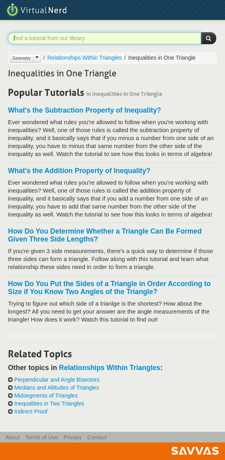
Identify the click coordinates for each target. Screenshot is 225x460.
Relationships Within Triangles (84, 58)
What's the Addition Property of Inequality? (79, 171)
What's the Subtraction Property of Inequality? (84, 110)
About (12, 437)
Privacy (73, 437)
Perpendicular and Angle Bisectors (56, 380)
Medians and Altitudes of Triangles (56, 388)
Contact (97, 437)
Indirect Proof (30, 412)
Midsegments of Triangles (46, 396)
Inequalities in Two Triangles (49, 404)
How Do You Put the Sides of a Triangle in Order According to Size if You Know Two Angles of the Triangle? (109, 288)
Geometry (21, 58)
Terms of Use (41, 437)
